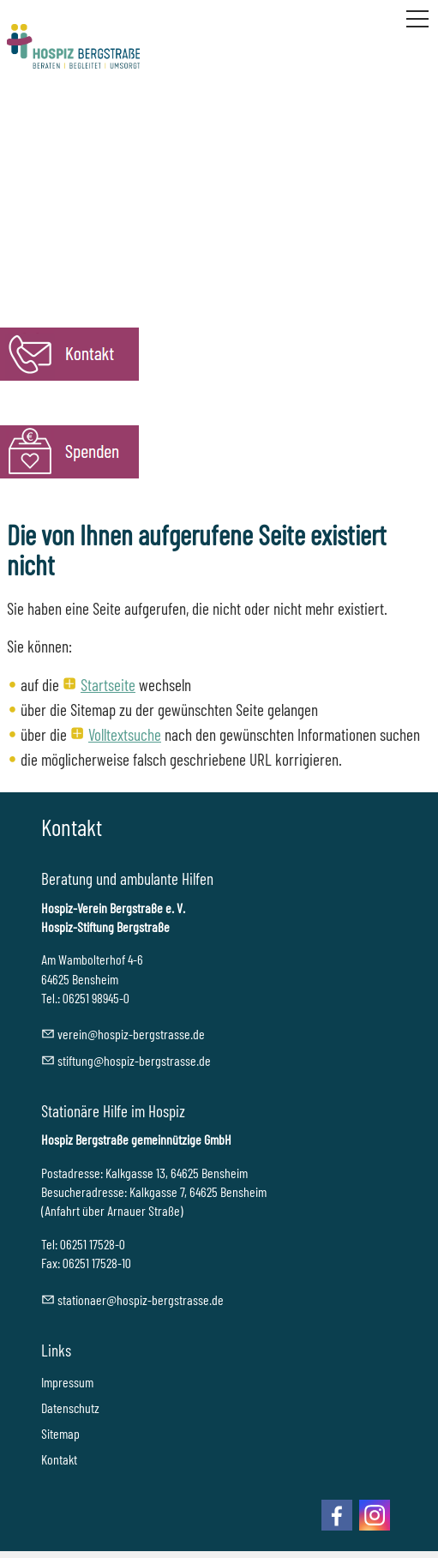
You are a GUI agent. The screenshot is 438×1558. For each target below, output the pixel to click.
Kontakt (59, 1459)
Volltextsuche (124, 734)
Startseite (108, 685)
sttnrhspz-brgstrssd (140, 1299)
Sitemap (60, 1433)
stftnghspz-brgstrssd (134, 1060)
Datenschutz (70, 1407)
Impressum (67, 1382)
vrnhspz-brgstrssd (131, 1034)
